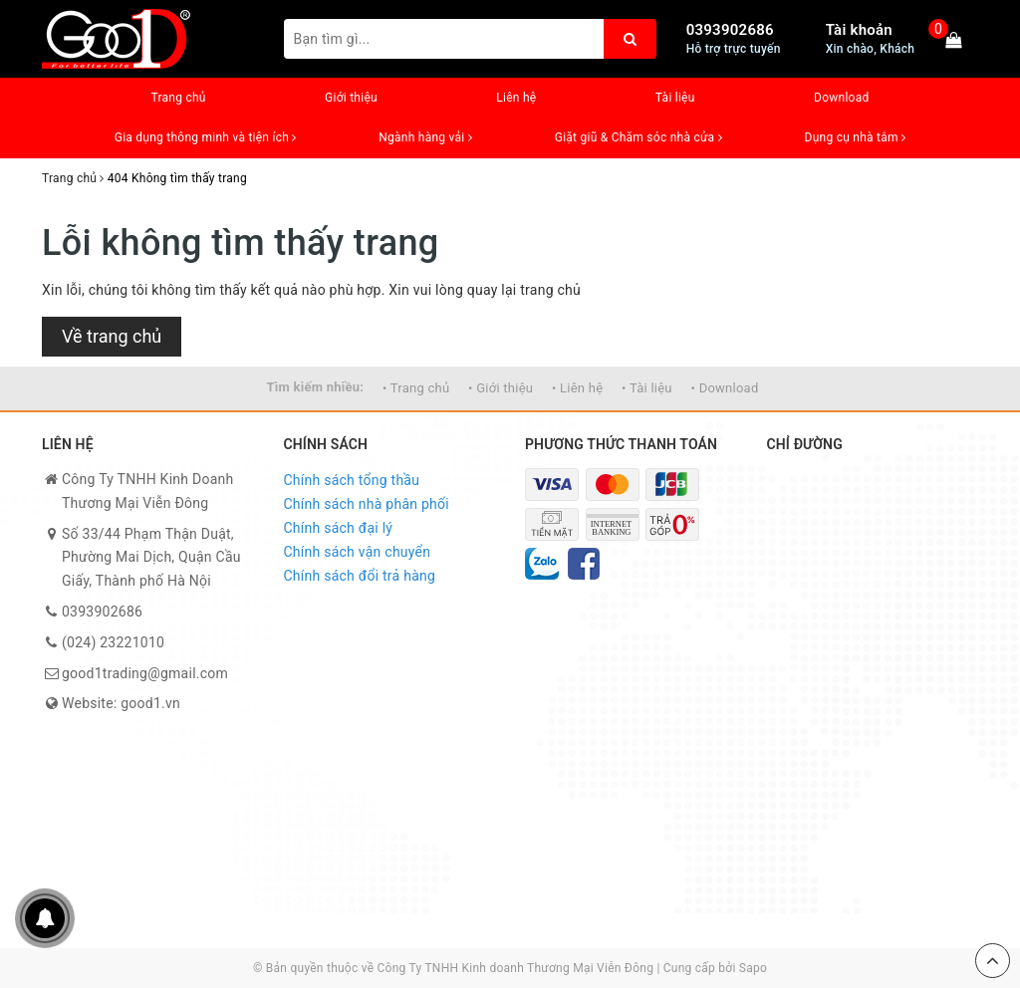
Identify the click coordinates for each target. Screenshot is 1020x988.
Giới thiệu (351, 98)
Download (841, 98)
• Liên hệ (577, 387)
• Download (725, 387)
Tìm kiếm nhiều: (315, 386)
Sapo (753, 968)
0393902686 (730, 30)
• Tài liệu (647, 387)
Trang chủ (177, 98)
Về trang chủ (111, 336)
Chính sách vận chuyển (357, 552)
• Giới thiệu (500, 387)
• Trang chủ (415, 387)
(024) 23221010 (113, 642)
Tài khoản (859, 30)
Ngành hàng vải (425, 137)
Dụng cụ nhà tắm (855, 137)
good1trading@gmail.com (145, 673)
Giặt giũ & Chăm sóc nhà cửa (638, 137)
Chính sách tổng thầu (352, 480)
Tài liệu (675, 98)
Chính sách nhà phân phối (366, 504)
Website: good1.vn (121, 703)
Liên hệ (516, 98)
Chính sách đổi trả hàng (360, 576)
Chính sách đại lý (338, 528)
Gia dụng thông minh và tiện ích (206, 137)
